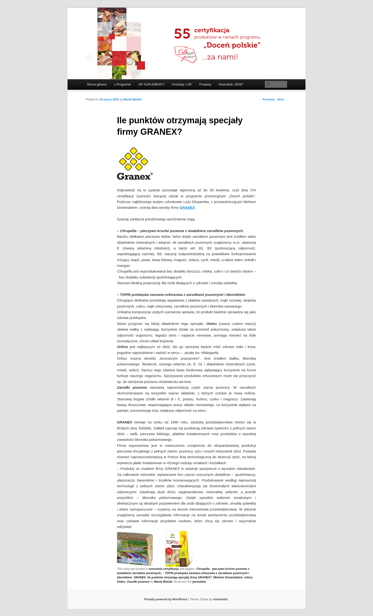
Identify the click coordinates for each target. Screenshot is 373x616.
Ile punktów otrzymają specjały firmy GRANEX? (179, 577)
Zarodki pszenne (138, 581)
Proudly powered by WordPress (165, 599)
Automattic (220, 599)
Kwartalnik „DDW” (231, 84)
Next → (282, 99)
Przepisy (205, 84)
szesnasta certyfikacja (164, 569)
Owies (121, 581)
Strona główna (97, 84)
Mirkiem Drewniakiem (228, 577)
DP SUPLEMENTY (151, 84)
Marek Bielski (132, 99)
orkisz (248, 577)
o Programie (122, 84)
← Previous (267, 99)
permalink (199, 581)
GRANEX (140, 577)
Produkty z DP (182, 84)
